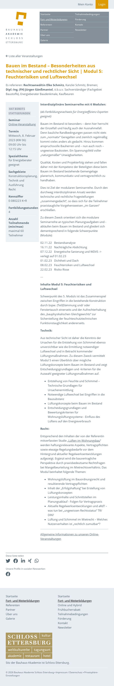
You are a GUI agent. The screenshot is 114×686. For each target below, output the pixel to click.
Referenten (46, 24)
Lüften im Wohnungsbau (84, 440)
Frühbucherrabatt (69, 609)
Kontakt (79, 24)
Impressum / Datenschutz (69, 672)
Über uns (45, 35)
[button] (8, 561)
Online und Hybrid (70, 605)
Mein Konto (85, 4)
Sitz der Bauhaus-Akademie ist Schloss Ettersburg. (38, 662)
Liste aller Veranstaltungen (26, 56)
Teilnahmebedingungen (87, 14)
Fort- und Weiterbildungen (53, 19)
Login (101, 4)
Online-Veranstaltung (22, 124)
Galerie (44, 40)
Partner (44, 29)
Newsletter (80, 29)
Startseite (45, 14)
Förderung (80, 19)
